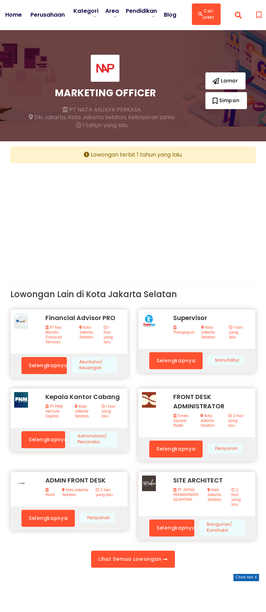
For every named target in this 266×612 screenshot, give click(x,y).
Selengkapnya (48, 365)
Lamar (225, 80)
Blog (170, 15)
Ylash (50, 492)
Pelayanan (226, 448)
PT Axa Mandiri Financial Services (53, 335)
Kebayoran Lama (151, 117)
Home (13, 15)
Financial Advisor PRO (80, 317)
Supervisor (190, 317)
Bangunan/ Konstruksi (219, 527)
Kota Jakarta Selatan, (97, 117)
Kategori (85, 11)
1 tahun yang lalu (101, 125)
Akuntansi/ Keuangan (91, 365)
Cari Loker (206, 14)
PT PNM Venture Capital (54, 411)
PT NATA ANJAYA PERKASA (101, 110)
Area (112, 11)
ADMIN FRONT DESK (75, 480)
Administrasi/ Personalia (92, 439)
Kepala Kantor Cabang (82, 396)
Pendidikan (141, 11)
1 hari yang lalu (108, 335)
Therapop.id (183, 330)
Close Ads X (246, 577)
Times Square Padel (180, 421)
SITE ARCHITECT (198, 480)
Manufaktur (227, 360)
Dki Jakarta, (47, 117)
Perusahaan (47, 15)
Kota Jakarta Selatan (86, 332)
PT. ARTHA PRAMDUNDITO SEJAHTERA (185, 495)
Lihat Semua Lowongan (132, 559)
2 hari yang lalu (235, 421)
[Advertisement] (69, 217)
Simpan (226, 100)
